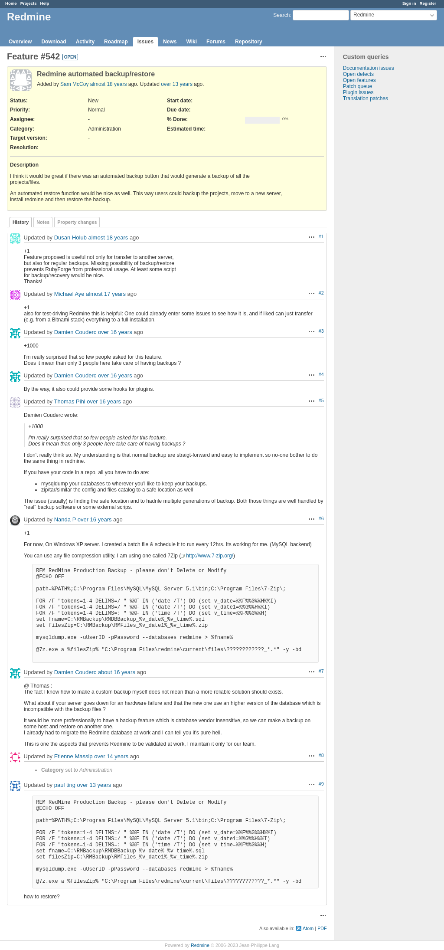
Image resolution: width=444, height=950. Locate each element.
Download (53, 42)
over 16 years (115, 332)
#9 (321, 783)
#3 (321, 331)
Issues (145, 42)
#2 (321, 292)
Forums (215, 42)
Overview (20, 42)
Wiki (191, 42)
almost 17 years (106, 294)
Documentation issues (368, 68)
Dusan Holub (70, 237)
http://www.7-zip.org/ (209, 556)
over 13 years (177, 84)
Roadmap (116, 42)
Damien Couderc (75, 332)
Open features (359, 80)
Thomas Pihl (69, 401)
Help (44, 3)
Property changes (77, 222)
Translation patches (365, 98)
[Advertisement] (377, 238)
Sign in (409, 3)
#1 (321, 236)
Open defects (358, 74)
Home (11, 3)
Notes (42, 222)
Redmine (200, 945)
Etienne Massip (73, 756)
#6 (321, 518)
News (169, 42)
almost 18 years (108, 84)
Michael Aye (69, 294)
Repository (248, 42)
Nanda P (65, 519)
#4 (321, 374)
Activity (85, 42)
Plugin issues (358, 92)
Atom (308, 928)
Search (281, 15)
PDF (322, 928)
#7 (321, 671)
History (21, 222)
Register (428, 3)
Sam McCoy (74, 84)
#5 (321, 400)
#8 (321, 755)
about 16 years (116, 672)
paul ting (64, 785)
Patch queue (357, 86)
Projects (28, 3)
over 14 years (111, 756)
